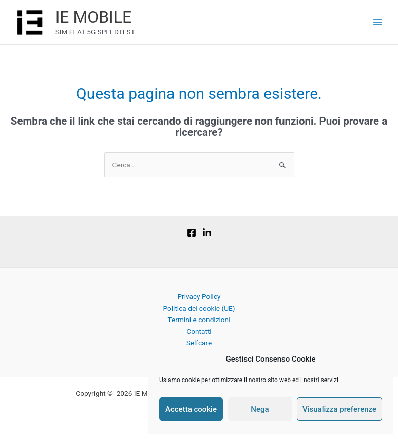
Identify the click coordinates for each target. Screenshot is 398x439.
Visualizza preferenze (339, 409)
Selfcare (199, 342)
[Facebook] (191, 232)
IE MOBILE (93, 17)
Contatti (198, 331)
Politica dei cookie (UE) (199, 308)
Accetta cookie (191, 409)
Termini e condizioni (199, 319)
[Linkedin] (207, 232)
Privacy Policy (198, 296)
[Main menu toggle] (378, 22)
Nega (260, 409)
